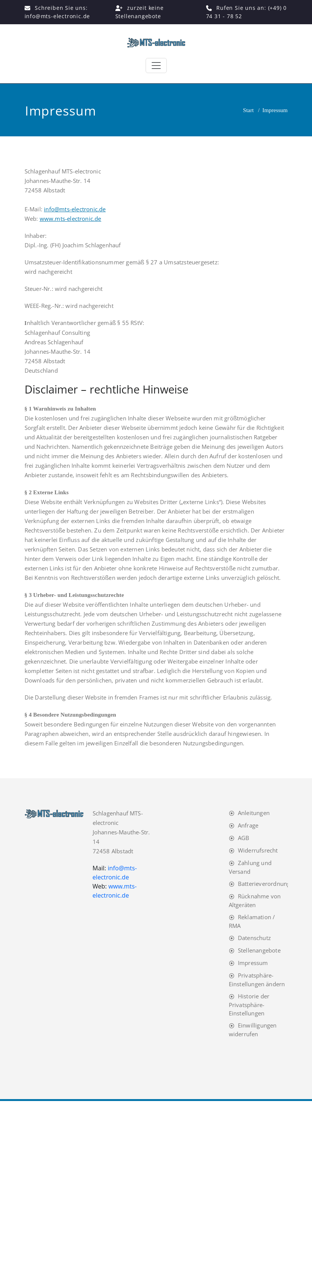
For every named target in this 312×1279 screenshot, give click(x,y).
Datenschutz (254, 938)
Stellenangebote (259, 950)
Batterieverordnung (264, 883)
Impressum (253, 963)
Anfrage (248, 825)
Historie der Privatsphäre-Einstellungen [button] (249, 1004)
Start (248, 110)
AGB (244, 838)
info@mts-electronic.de (75, 209)
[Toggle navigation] (156, 65)
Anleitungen (254, 813)
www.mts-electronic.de (70, 218)
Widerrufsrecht (258, 850)
